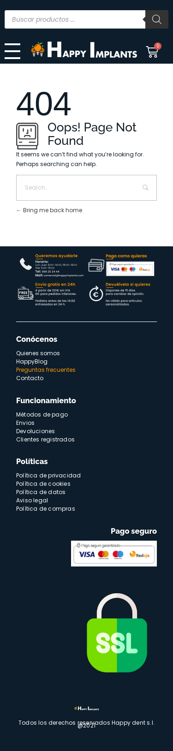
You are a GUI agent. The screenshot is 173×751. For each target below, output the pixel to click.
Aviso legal (32, 500)
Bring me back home (49, 210)
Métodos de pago (42, 414)
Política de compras (45, 509)
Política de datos (41, 492)
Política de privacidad (48, 475)
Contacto (29, 378)
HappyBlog (32, 361)
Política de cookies (43, 484)
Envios (25, 423)
